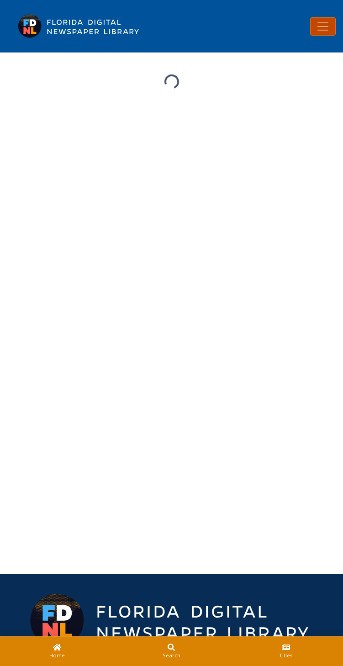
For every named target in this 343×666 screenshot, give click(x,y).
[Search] (171, 651)
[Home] (57, 651)
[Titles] (286, 651)
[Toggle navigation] (323, 26)
